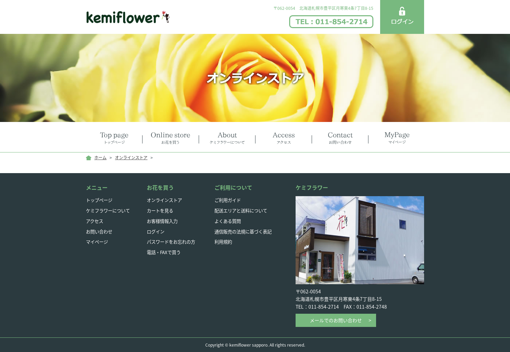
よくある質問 (228, 220)
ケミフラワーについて (109, 210)
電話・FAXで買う (165, 252)
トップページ (100, 199)
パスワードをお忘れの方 (173, 241)
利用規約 (223, 241)
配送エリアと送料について (242, 210)
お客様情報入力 (163, 220)
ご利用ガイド (228, 199)
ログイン (156, 231)
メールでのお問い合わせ (336, 320)
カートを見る (161, 210)
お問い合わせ (100, 231)
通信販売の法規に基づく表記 (245, 231)
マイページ (98, 241)
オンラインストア (131, 157)
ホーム (100, 157)
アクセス (95, 220)
